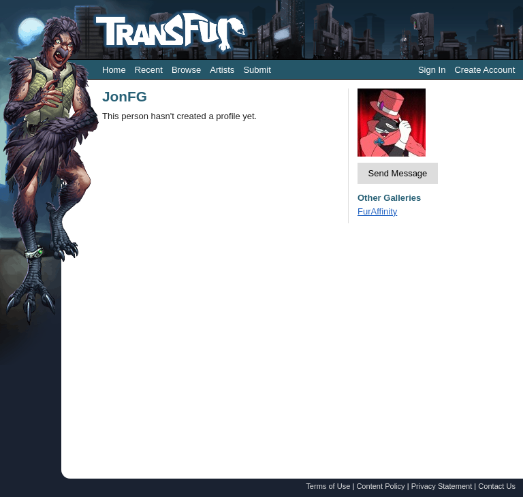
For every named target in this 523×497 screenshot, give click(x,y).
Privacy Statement (442, 486)
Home (114, 70)
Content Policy (380, 486)
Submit (256, 70)
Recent (149, 70)
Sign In (431, 70)
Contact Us (497, 486)
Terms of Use (328, 486)
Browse (186, 70)
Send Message (398, 173)
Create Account (484, 70)
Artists (222, 70)
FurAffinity (377, 211)
